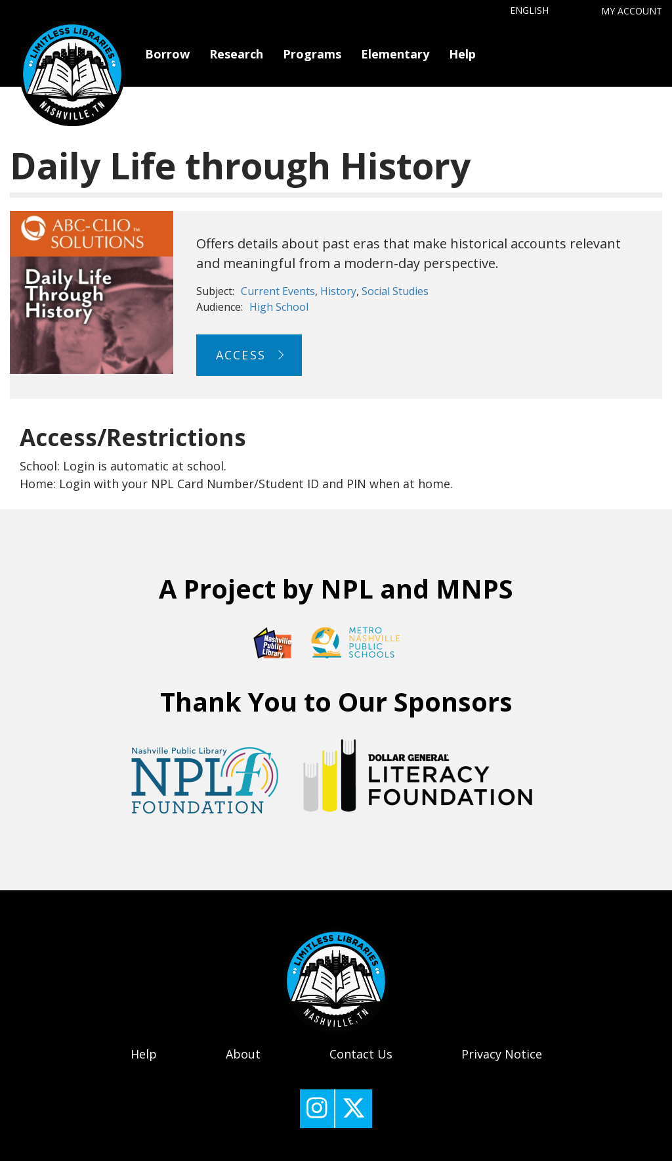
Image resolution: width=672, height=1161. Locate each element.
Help (462, 54)
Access (241, 355)
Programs (312, 54)
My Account (631, 11)
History (338, 291)
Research (236, 54)
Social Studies (395, 291)
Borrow (167, 54)
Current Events (278, 291)
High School (278, 307)
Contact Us (360, 1054)
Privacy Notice (501, 1054)
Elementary (395, 54)
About (243, 1054)
